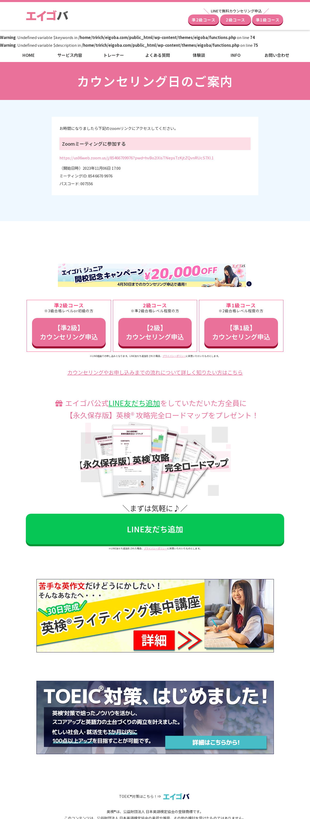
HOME (28, 55)
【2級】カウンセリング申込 (155, 332)
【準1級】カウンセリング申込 (241, 332)
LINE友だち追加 (134, 403)
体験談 (199, 55)
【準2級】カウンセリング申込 (69, 332)
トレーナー (113, 55)
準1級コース (268, 19)
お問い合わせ (277, 55)
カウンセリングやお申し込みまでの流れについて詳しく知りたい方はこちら (155, 372)
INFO (236, 55)
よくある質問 (157, 55)
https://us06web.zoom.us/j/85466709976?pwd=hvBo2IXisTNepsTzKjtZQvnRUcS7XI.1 (136, 157)
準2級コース (203, 19)
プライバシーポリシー (174, 356)
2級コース (235, 19)
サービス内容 (69, 55)
